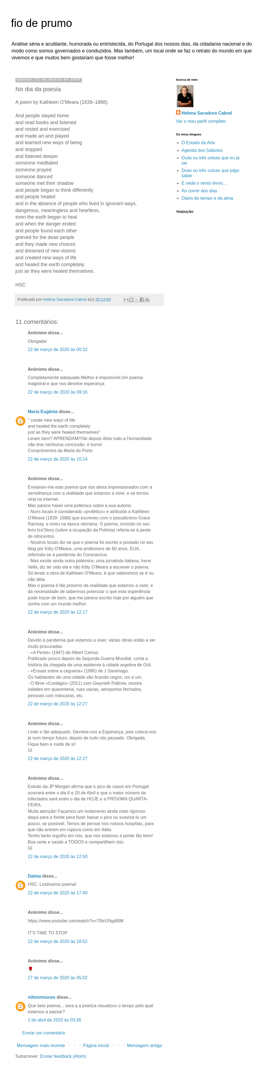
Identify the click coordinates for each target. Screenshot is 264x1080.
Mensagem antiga (144, 1045)
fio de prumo (41, 23)
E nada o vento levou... (204, 183)
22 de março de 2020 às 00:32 (57, 349)
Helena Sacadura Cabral (207, 113)
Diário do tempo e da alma (207, 198)
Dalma (34, 876)
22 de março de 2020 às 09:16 (57, 392)
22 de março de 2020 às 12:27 (57, 704)
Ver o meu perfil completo (201, 121)
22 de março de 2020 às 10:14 (57, 459)
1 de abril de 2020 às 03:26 (54, 1020)
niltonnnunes (41, 997)
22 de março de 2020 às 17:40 (57, 892)
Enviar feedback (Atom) (63, 1056)
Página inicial (96, 1045)
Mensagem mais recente (41, 1045)
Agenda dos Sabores (202, 150)
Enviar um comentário (43, 1033)
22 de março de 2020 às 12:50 (57, 856)
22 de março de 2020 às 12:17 (57, 612)
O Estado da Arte (198, 142)
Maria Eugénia (42, 411)
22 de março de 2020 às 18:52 (57, 941)
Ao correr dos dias (199, 190)
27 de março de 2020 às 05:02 (57, 977)
